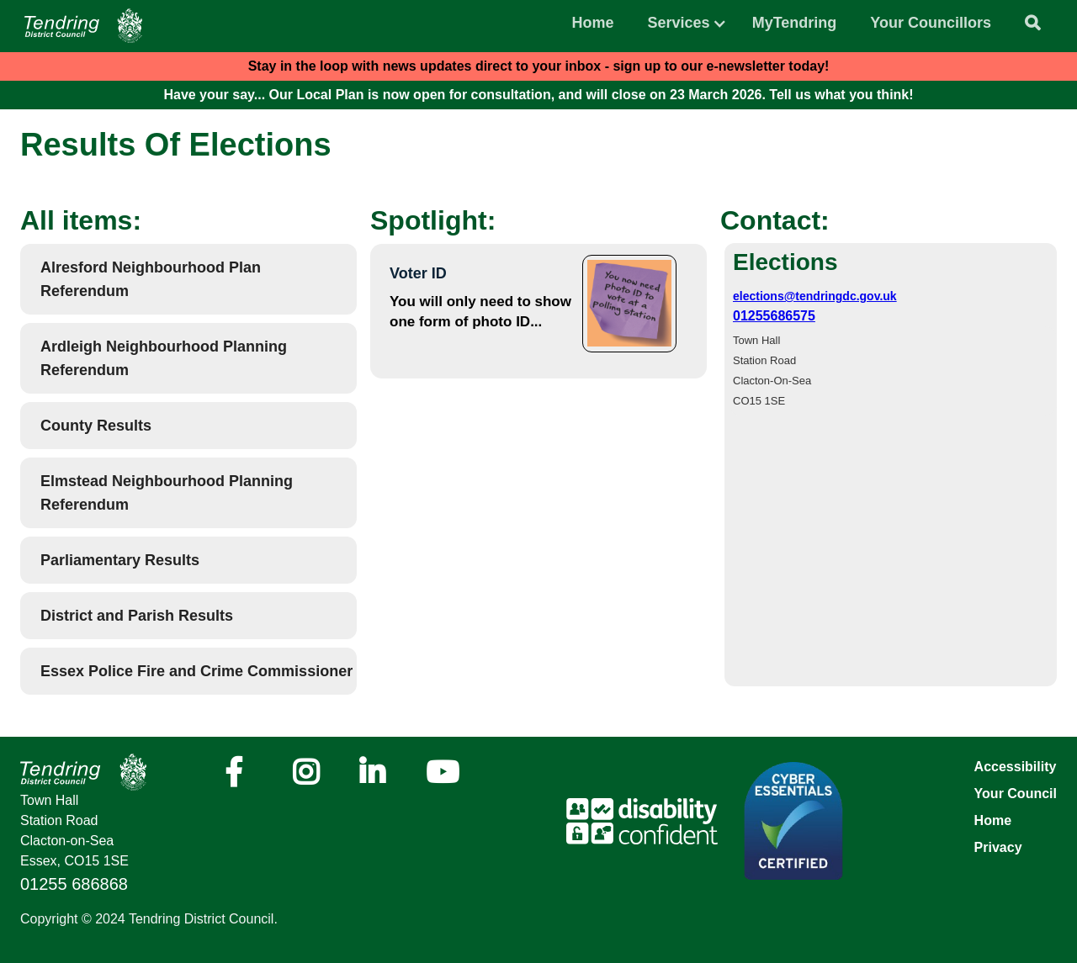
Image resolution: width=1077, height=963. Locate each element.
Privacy (998, 847)
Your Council (1015, 793)
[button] (679, 18)
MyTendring (794, 22)
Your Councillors (930, 22)
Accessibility (1015, 766)
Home (593, 22)
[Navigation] (83, 25)
